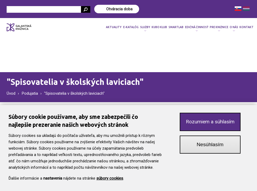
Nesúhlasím (210, 148)
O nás (234, 28)
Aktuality (114, 27)
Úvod (11, 93)
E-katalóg (131, 27)
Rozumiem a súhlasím (210, 126)
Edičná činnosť (196, 28)
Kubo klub (159, 27)
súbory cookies (109, 182)
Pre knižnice (219, 28)
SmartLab (176, 27)
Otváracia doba (119, 9)
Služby (145, 28)
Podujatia (30, 93)
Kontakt (246, 27)
